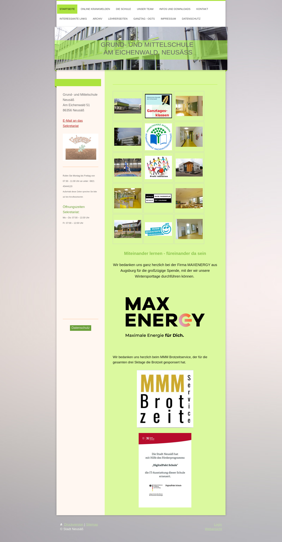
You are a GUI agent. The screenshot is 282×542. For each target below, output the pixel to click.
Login (218, 524)
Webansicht (213, 529)
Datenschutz (80, 328)
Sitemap (92, 524)
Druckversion (72, 524)
